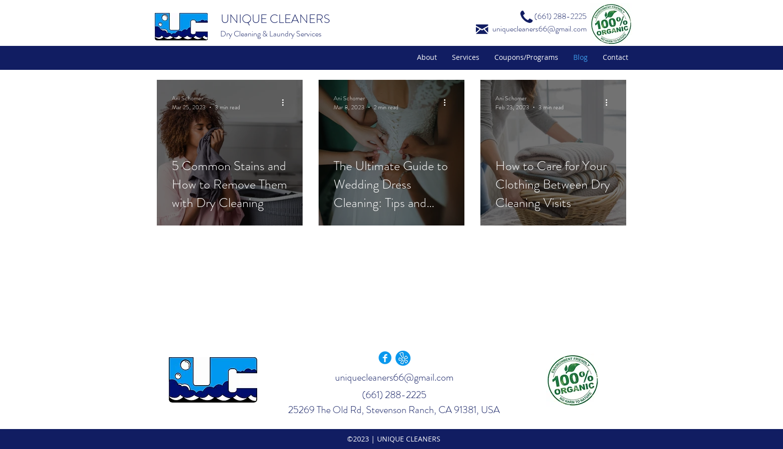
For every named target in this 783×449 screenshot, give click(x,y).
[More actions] (286, 103)
